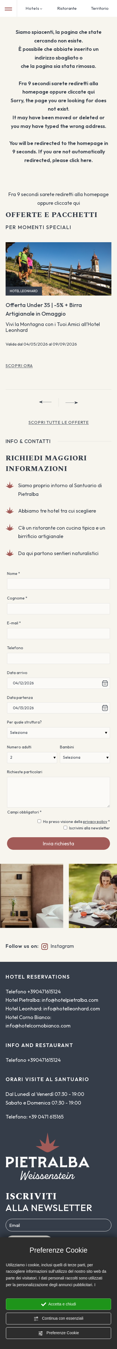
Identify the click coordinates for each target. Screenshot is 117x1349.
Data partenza (20, 697)
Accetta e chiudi (58, 1304)
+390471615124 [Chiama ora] (44, 991)
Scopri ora (19, 365)
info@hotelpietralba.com (70, 1000)
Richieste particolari (24, 771)
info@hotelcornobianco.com (38, 1025)
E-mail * (14, 622)
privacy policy (95, 821)
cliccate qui (81, 92)
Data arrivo (17, 672)
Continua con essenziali (58, 1318)
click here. (81, 160)
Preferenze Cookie (58, 1333)
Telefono (15, 647)
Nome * (13, 573)
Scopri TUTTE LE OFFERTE (59, 422)
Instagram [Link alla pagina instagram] (56, 946)
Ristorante (67, 8)
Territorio (100, 8)
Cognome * (17, 598)
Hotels (34, 8)
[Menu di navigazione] (8, 8)
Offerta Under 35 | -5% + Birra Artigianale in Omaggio (44, 309)
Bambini (67, 747)
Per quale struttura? (24, 722)
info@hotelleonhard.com (71, 1008)
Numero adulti (19, 747)
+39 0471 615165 (46, 1117)
